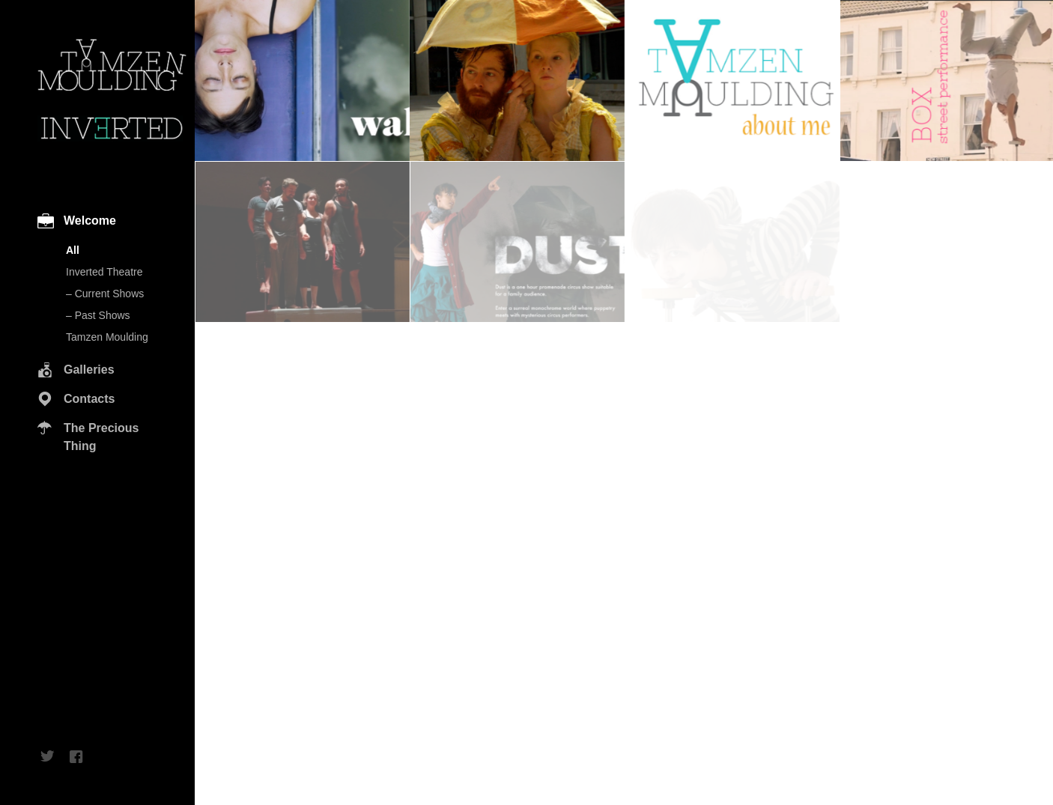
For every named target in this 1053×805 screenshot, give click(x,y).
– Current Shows (105, 294)
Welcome (90, 220)
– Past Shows (98, 315)
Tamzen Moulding (107, 337)
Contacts (89, 398)
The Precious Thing (101, 437)
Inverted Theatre (104, 272)
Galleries (89, 369)
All (72, 250)
